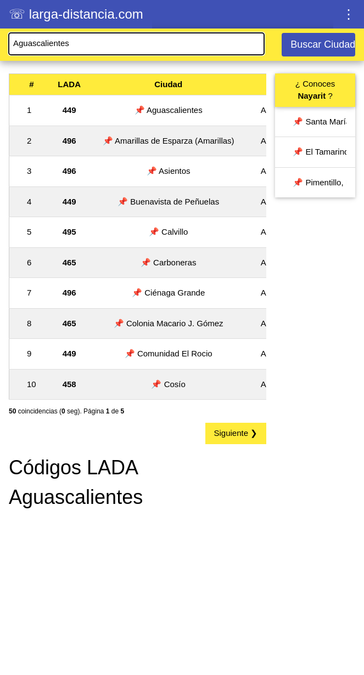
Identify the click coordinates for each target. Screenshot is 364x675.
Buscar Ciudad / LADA (322, 44)
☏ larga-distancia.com (76, 14)
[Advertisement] (137, 594)
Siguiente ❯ (236, 433)
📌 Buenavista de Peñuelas (168, 201)
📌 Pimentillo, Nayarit (319, 182)
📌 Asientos (169, 170)
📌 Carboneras (169, 262)
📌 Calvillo (168, 231)
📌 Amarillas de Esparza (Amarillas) (168, 140)
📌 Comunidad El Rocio (168, 353)
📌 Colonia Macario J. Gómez (168, 323)
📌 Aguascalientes (169, 110)
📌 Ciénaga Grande (168, 292)
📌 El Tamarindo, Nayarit (319, 151)
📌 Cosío (168, 384)
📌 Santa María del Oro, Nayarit (319, 121)
